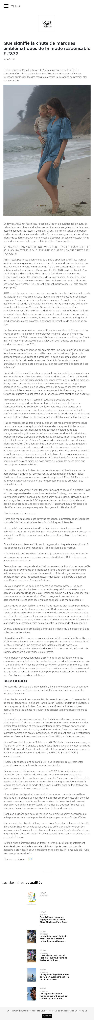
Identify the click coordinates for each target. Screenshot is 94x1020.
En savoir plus (81, 1011)
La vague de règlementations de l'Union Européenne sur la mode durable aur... (54, 977)
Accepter (47, 1016)
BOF (30, 859)
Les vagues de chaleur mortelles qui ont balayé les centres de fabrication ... (53, 996)
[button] (12, 6)
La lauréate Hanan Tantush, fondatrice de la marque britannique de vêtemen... (53, 938)
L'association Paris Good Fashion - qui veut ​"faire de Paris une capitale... (53, 957)
